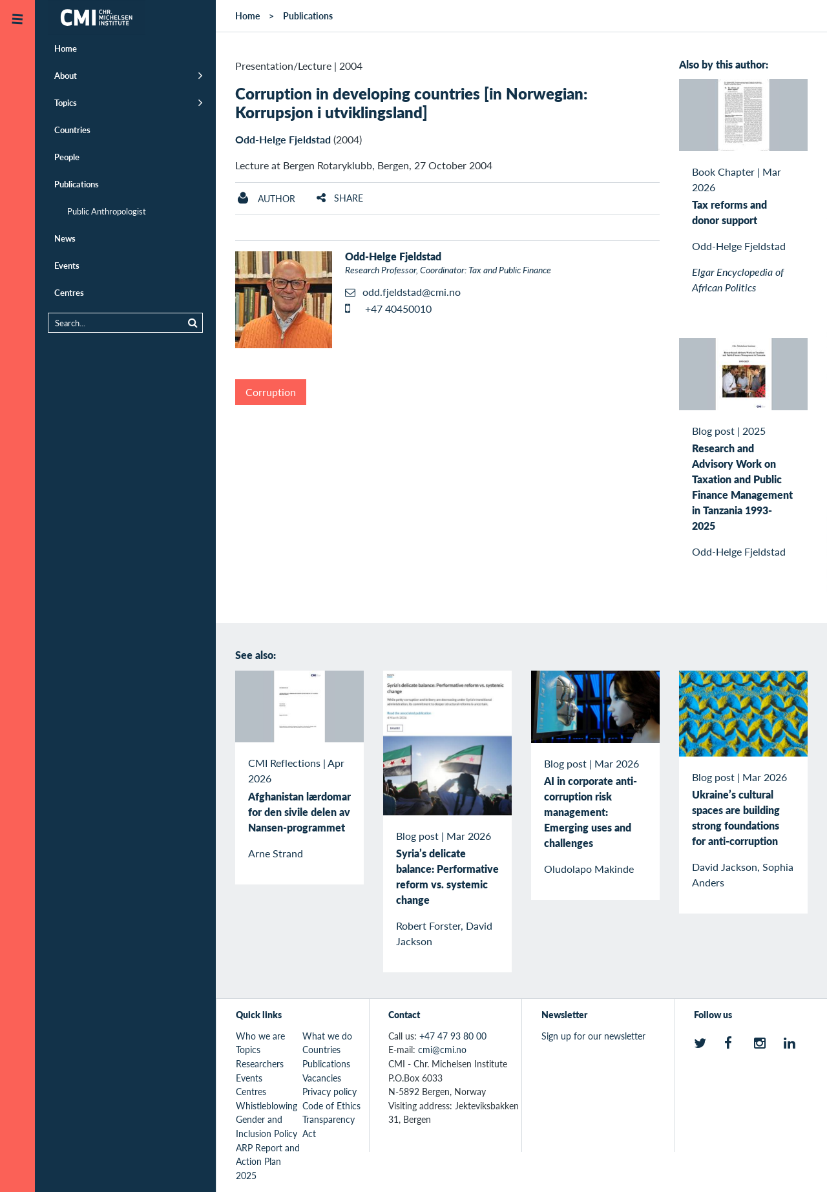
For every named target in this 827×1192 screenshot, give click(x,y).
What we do (327, 1035)
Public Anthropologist (106, 211)
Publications (76, 184)
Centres (69, 292)
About (65, 75)
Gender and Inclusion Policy (266, 1126)
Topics (65, 102)
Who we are (260, 1035)
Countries (72, 129)
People (66, 157)
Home (65, 48)
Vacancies (321, 1077)
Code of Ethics (331, 1105)
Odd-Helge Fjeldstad (283, 139)
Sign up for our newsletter (593, 1035)
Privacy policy (329, 1091)
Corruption (271, 391)
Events (66, 265)
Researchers (260, 1063)
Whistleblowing (266, 1105)
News (65, 238)
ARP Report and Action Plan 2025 (268, 1161)
